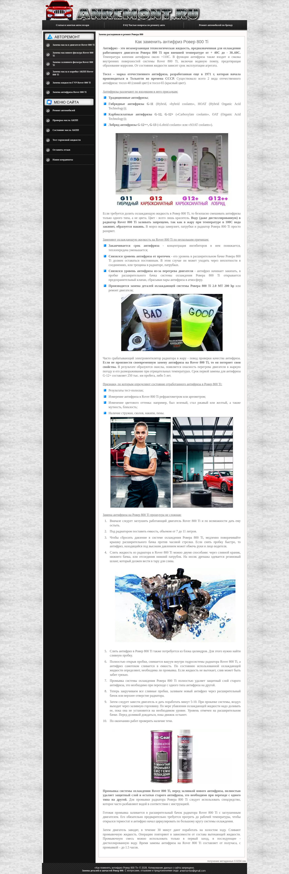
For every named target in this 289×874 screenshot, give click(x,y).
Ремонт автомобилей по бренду (216, 25)
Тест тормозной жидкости (67, 140)
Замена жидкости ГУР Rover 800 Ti (72, 82)
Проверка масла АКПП (65, 120)
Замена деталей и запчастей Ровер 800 (102, 870)
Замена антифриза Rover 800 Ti (69, 92)
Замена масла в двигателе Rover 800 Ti (74, 44)
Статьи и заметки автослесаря (72, 25)
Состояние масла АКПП (66, 130)
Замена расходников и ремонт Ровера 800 (121, 34)
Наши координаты (63, 159)
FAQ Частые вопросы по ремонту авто (144, 25)
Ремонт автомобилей (64, 110)
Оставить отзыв (61, 149)
